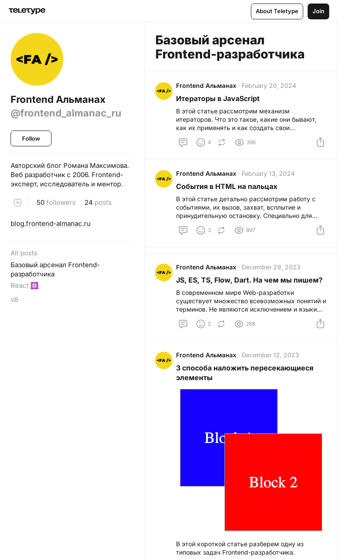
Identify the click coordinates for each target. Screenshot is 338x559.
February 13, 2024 (268, 174)
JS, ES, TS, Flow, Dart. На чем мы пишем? (249, 282)
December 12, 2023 (271, 358)
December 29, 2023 (271, 269)
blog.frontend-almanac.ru (51, 223)
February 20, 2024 (269, 86)
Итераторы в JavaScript (218, 98)
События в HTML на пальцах (227, 187)
